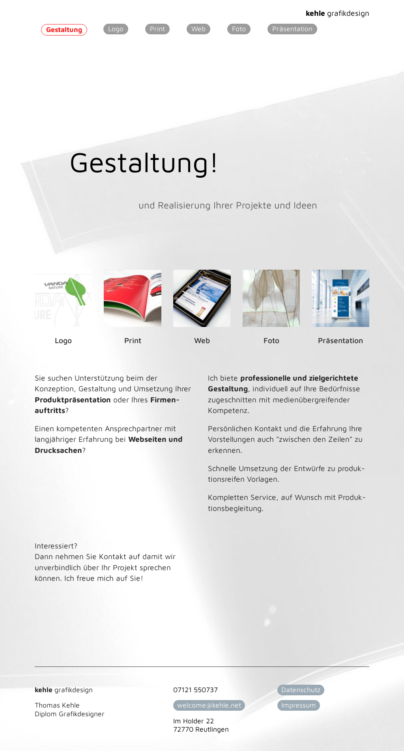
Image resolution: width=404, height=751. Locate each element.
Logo (115, 28)
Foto (239, 28)
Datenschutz (300, 689)
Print (157, 28)
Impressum (298, 705)
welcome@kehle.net (209, 705)
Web (198, 28)
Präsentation (292, 28)
